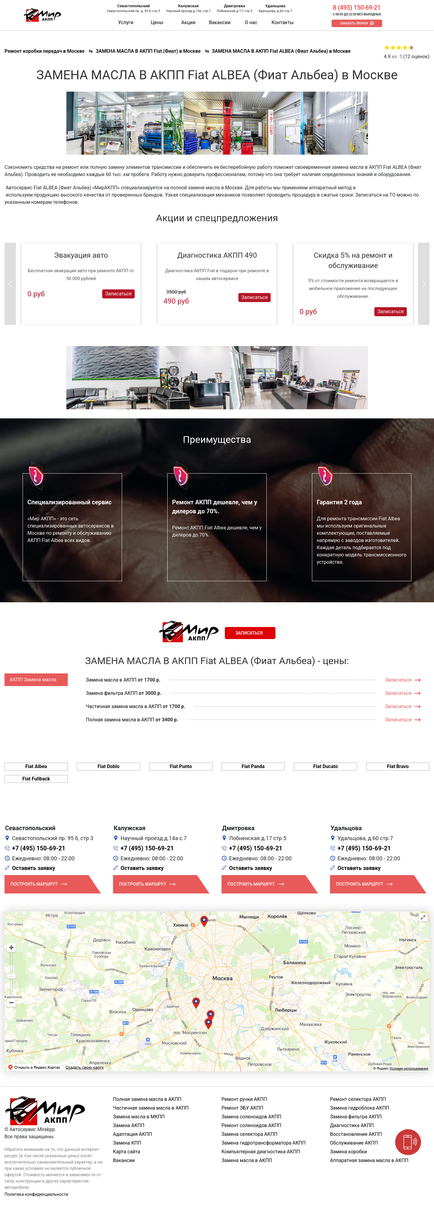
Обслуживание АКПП (354, 1143)
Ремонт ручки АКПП (244, 1099)
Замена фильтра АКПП (112, 693)
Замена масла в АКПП (111, 680)
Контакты (283, 22)
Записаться (118, 294)
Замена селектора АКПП (249, 1134)
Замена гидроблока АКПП (359, 1108)
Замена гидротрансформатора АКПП (264, 1143)
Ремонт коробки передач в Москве (44, 51)
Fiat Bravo (398, 766)
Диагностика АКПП (352, 1125)
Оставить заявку (33, 868)
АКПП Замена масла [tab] (33, 679)
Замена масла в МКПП (139, 1117)
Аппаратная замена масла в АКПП (369, 1160)
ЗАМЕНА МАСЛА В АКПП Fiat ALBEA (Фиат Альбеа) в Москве (281, 51)
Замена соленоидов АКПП (251, 1117)
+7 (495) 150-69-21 (38, 848)
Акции (188, 22)
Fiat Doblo (109, 766)
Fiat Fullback (36, 779)
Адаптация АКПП (132, 1134)
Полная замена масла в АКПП (120, 720)
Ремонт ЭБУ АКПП (242, 1108)
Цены (157, 22)
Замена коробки (348, 1152)
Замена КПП (127, 1143)
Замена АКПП (128, 1125)
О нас (251, 22)
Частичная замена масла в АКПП (124, 706)
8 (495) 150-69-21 (357, 7)
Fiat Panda (253, 766)
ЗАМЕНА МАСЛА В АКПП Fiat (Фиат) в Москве (148, 51)
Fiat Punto (181, 766)
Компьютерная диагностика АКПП (261, 1152)
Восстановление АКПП (356, 1134)
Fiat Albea (36, 766)
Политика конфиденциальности (36, 1194)
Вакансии (220, 22)
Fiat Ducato (325, 766)
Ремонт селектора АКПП (358, 1099)
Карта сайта (126, 1152)
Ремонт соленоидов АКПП (251, 1125)
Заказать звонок (354, 23)
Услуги (126, 22)
